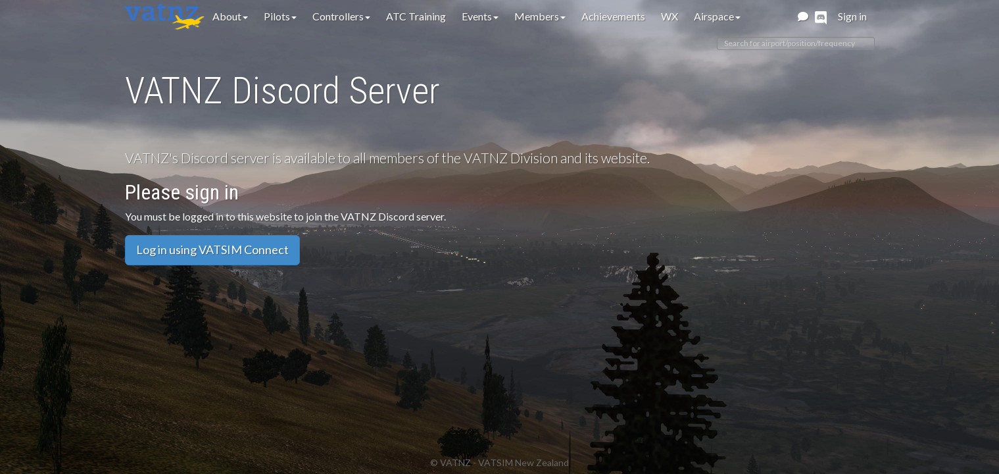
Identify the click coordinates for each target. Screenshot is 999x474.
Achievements (613, 16)
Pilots (280, 16)
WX (669, 16)
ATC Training (416, 16)
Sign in (852, 16)
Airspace (717, 16)
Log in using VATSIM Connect (212, 249)
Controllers (341, 16)
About (230, 16)
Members (540, 16)
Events (480, 16)
